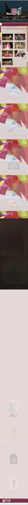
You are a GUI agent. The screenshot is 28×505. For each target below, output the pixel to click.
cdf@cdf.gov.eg (13, 499)
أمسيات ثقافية (24, 58)
